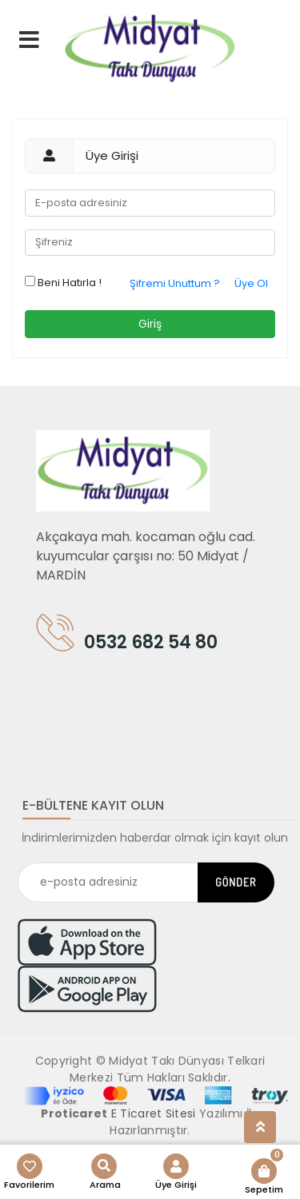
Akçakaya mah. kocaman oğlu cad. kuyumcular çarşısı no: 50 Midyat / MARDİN (145, 556)
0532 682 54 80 (127, 639)
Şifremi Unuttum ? (175, 283)
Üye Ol (251, 283)
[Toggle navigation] (58, 715)
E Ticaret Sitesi (153, 1113)
